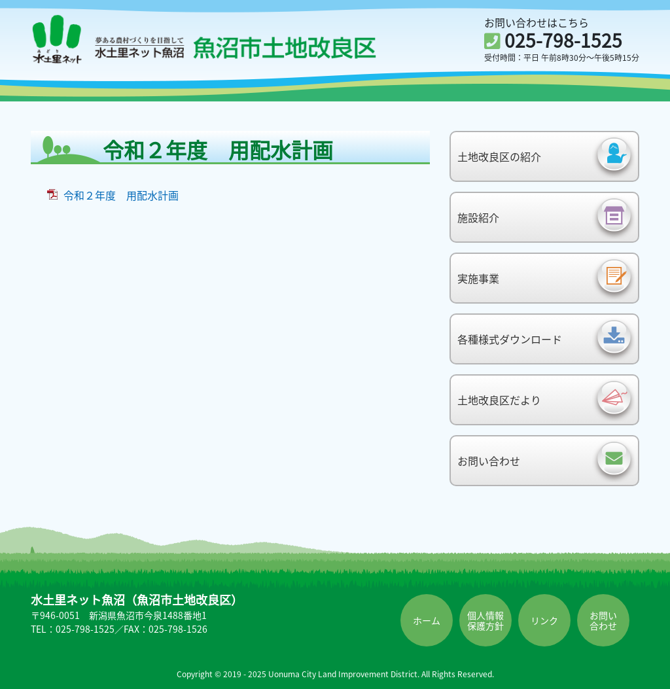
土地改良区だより (499, 400)
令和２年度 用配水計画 (121, 195)
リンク (544, 620)
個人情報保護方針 (485, 620)
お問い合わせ (488, 460)
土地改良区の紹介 (499, 156)
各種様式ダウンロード (509, 339)
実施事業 (478, 278)
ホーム (426, 620)
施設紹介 (478, 217)
